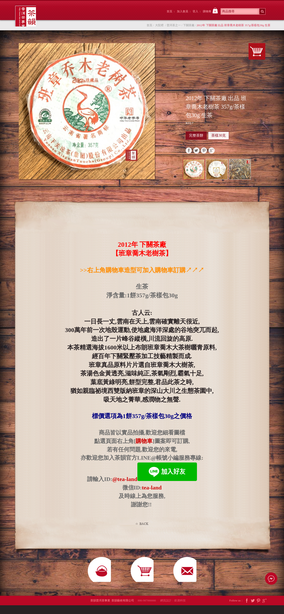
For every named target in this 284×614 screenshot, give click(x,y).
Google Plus (264, 609)
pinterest (204, 153)
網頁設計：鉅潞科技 (173, 609)
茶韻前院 (61, 16)
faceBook (189, 153)
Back (142, 526)
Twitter (252, 609)
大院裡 (89, 16)
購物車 (210, 10)
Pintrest (258, 609)
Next (263, 175)
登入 (195, 11)
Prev (258, 170)
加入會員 (182, 11)
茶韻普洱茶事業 (27, 17)
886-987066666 (148, 609)
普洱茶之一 (174, 27)
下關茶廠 (188, 27)
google (212, 153)
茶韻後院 (117, 16)
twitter (196, 153)
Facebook (246, 609)
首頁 (169, 11)
